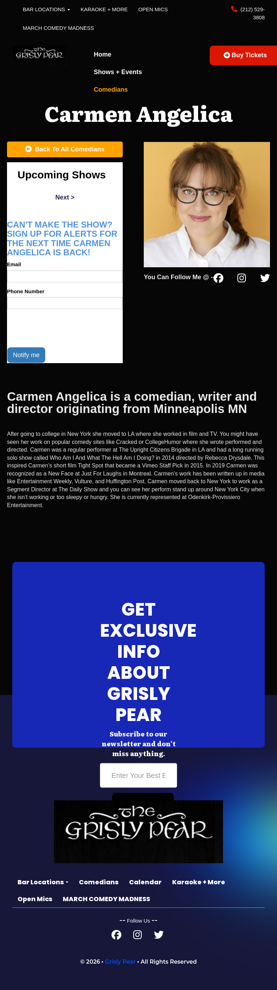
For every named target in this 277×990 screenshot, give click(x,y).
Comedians (111, 89)
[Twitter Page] (265, 279)
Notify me (26, 355)
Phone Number (26, 291)
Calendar (145, 882)
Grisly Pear (120, 961)
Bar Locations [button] (46, 9)
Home (103, 54)
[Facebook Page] (218, 279)
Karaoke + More (104, 9)
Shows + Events (118, 72)
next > (65, 197)
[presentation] (60, 328)
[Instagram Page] (241, 279)
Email (14, 264)
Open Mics (153, 9)
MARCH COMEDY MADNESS (58, 28)
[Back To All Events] (65, 150)
